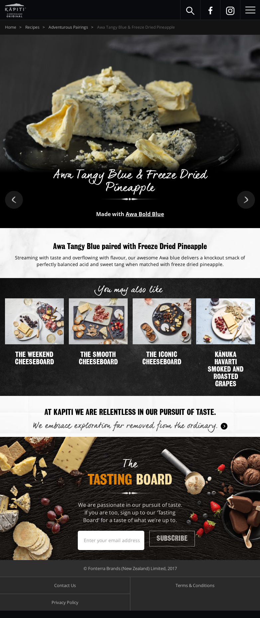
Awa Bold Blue (145, 214)
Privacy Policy (65, 610)
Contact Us (65, 593)
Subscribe (178, 541)
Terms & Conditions (195, 593)
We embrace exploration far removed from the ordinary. (125, 426)
